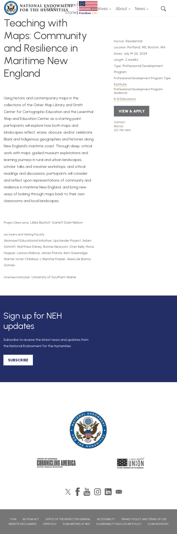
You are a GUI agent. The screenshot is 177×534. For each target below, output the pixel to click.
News (140, 8)
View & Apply (131, 111)
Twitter (68, 492)
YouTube (86, 492)
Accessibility (106, 519)
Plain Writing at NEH (76, 524)
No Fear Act (31, 519)
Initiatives (99, 8)
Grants (50, 8)
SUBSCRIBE (18, 360)
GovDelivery (118, 491)
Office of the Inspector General (68, 519)
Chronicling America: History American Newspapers (56, 463)
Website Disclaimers (23, 524)
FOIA (13, 519)
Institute (120, 84)
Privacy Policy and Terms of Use (144, 519)
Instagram (97, 491)
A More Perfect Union (131, 463)
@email (118, 126)
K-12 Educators (125, 99)
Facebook (77, 492)
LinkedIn (108, 491)
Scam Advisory (158, 524)
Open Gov (49, 524)
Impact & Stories (73, 8)
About (121, 8)
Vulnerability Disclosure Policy (118, 524)
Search (163, 9)
